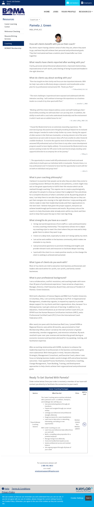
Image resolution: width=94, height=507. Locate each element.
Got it (88, 498)
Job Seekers (73, 2)
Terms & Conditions (21, 488)
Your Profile (68, 11)
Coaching (8, 43)
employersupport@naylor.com (47, 471)
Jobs (55, 11)
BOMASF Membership (13, 48)
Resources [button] (85, 11)
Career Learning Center (11, 25)
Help (5, 488)
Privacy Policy (8, 492)
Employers (86, 2)
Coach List (34, 19)
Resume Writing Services (11, 37)
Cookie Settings (77, 498)
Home (47, 11)
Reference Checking (12, 31)
